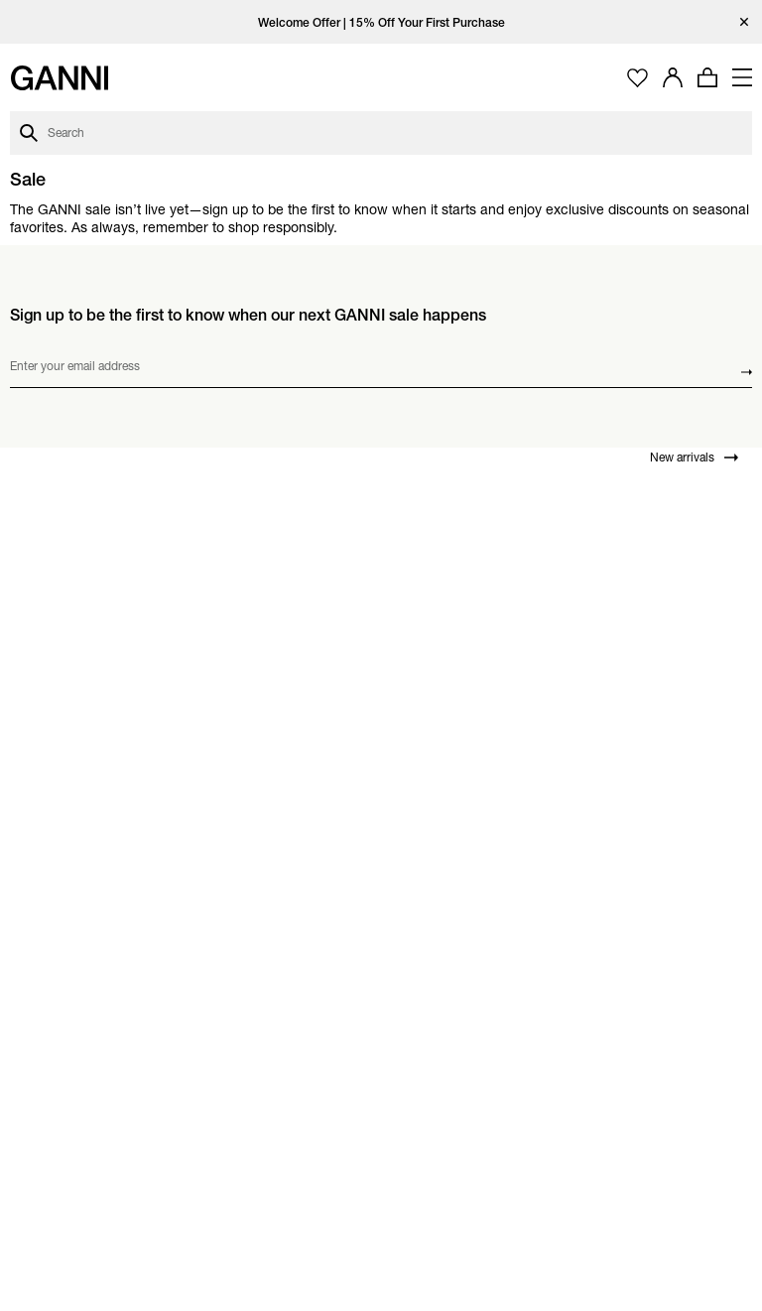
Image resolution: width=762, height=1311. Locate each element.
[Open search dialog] (381, 133)
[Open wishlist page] (637, 78)
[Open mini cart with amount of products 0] (707, 77)
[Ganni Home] (59, 78)
